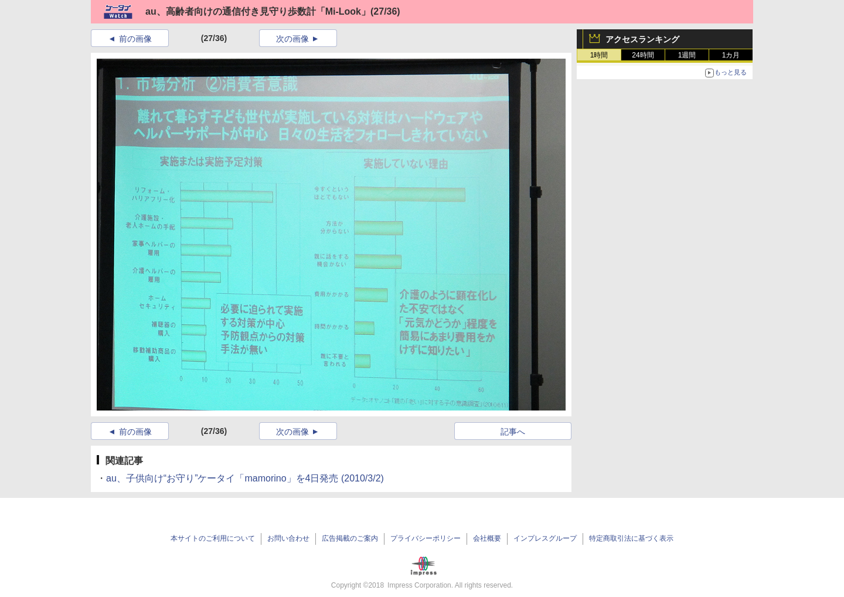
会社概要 (487, 538)
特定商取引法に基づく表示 (631, 538)
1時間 (599, 55)
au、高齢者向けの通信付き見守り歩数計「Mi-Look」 (257, 11)
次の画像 (292, 38)
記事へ (513, 431)
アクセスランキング (642, 39)
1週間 (687, 55)
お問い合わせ (288, 538)
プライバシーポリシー (425, 538)
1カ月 (731, 55)
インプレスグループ (545, 538)
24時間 (643, 55)
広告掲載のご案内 (350, 538)
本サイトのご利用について (213, 538)
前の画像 (135, 38)
